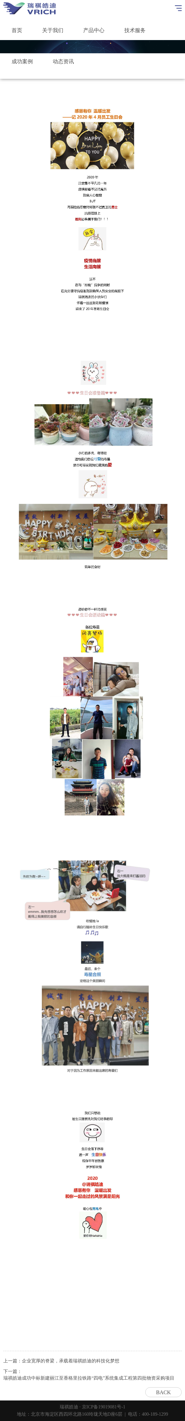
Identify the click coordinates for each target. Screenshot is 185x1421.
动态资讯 (63, 61)
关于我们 (52, 30)
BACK (163, 1392)
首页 (17, 30)
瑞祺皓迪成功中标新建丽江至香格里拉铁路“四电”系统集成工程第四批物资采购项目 (88, 1378)
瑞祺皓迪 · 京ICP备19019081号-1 (92, 1406)
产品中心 (93, 30)
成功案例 (22, 61)
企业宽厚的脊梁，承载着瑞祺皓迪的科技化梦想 (70, 1360)
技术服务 (135, 30)
